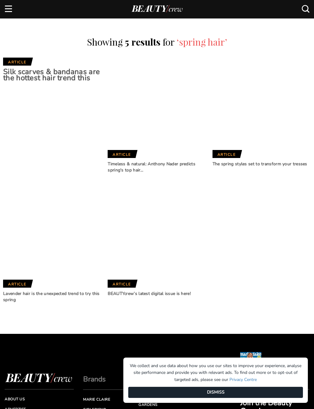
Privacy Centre (243, 380)
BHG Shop (148, 310)
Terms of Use (18, 325)
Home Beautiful (100, 315)
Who (88, 325)
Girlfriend (94, 305)
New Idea (148, 320)
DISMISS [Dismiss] (216, 392)
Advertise (15, 304)
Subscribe (277, 264)
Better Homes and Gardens (157, 298)
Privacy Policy (20, 335)
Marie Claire (96, 295)
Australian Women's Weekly (105, 338)
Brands (94, 275)
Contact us (17, 315)
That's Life (149, 341)
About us (15, 294)
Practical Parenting (161, 330)
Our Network (159, 275)
